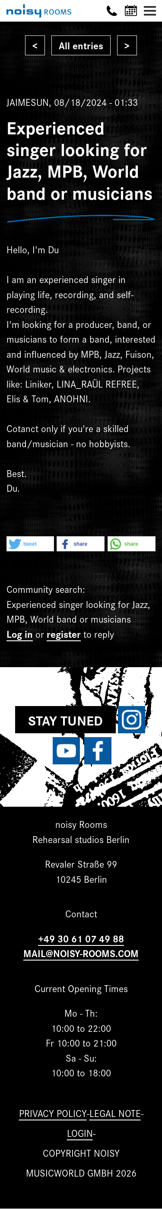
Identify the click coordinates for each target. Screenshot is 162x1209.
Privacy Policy (53, 1113)
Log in (19, 634)
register (64, 634)
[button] (30, 544)
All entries (81, 45)
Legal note (115, 1113)
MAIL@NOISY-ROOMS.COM (81, 953)
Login (80, 1133)
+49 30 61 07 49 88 (81, 938)
